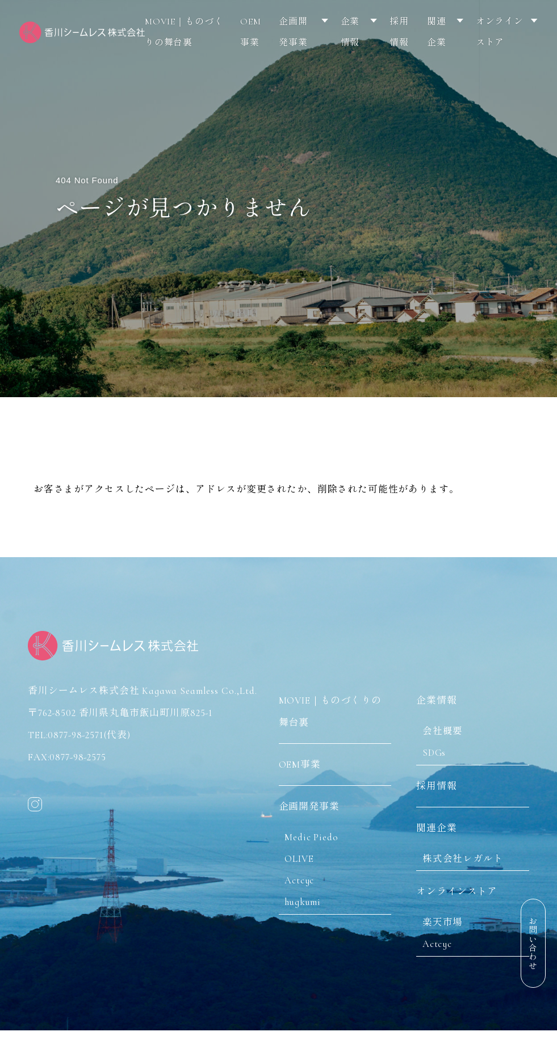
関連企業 (436, 32)
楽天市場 (446, 922)
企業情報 (350, 32)
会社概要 (446, 725)
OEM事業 (250, 32)
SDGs (438, 747)
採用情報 (399, 32)
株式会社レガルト (466, 856)
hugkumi (306, 898)
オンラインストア (500, 32)
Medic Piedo (315, 831)
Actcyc (303, 876)
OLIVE (302, 854)
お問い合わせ (532, 943)
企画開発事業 (293, 32)
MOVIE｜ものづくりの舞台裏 (184, 32)
